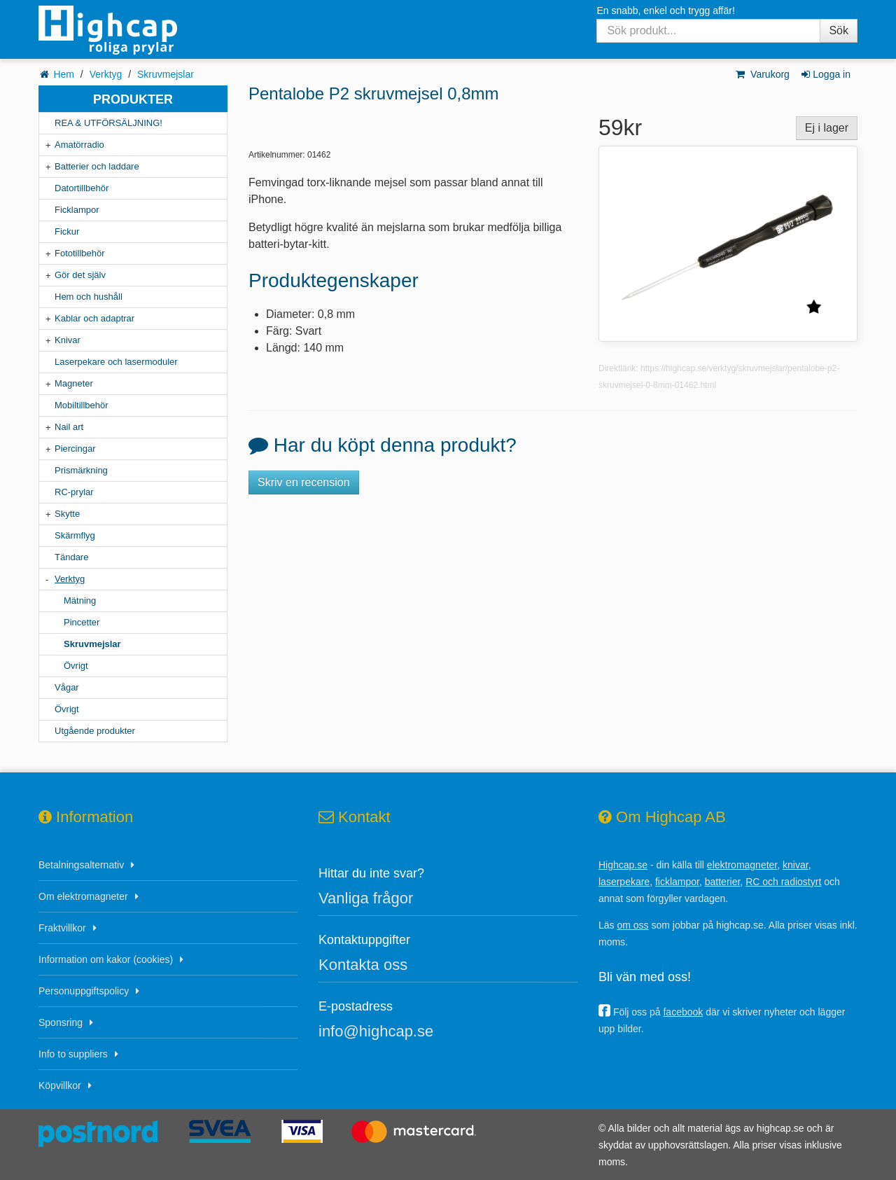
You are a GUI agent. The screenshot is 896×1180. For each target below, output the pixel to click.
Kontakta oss (362, 964)
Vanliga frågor (365, 898)
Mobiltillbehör (81, 405)
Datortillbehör (81, 188)
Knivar (67, 340)
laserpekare (624, 881)
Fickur (67, 231)
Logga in (824, 74)
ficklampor (677, 881)
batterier (723, 881)
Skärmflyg (75, 535)
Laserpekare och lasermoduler (116, 361)
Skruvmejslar (165, 74)
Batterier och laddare (97, 166)
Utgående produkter (95, 731)
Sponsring (60, 1022)
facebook (683, 1012)
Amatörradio (79, 144)
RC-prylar (74, 492)
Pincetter (81, 622)
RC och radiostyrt (783, 881)
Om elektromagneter (83, 896)
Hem (63, 74)
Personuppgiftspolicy (83, 991)
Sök (838, 30)
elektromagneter (742, 864)
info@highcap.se (375, 1031)
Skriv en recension (304, 482)
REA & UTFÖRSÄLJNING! (108, 123)
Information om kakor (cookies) (105, 959)
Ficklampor (77, 209)
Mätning (80, 600)
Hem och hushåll (88, 296)
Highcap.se (623, 864)
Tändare (71, 557)
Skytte (67, 513)
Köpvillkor (59, 1085)
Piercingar (75, 448)
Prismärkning (81, 470)
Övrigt (76, 665)
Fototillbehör (80, 253)
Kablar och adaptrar (94, 318)
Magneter (74, 383)
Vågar (67, 687)
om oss (632, 925)
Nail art (69, 427)
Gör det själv (80, 275)
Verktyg (106, 74)
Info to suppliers (73, 1054)
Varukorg (762, 74)
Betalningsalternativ (81, 864)
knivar (795, 864)
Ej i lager (826, 128)
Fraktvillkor (62, 927)
